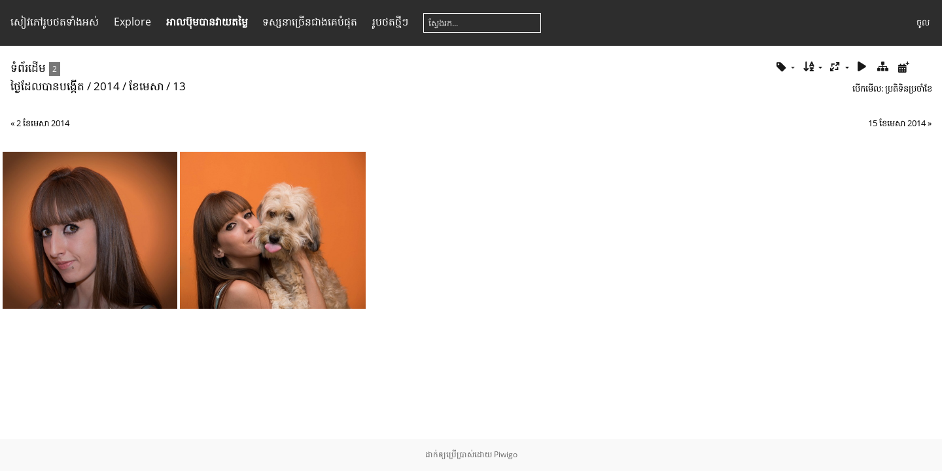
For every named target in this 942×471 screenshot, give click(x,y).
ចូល (923, 22)
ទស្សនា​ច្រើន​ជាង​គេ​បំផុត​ (309, 21)
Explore (132, 21)
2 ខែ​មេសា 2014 (42, 123)
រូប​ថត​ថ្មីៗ (390, 21)
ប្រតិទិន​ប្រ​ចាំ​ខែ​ (908, 88)
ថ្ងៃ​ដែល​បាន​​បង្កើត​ (47, 86)
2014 (107, 86)
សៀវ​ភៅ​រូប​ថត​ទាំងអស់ (54, 21)
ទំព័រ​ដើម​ (28, 67)
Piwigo (505, 454)
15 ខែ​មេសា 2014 (897, 123)
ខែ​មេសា (146, 86)
